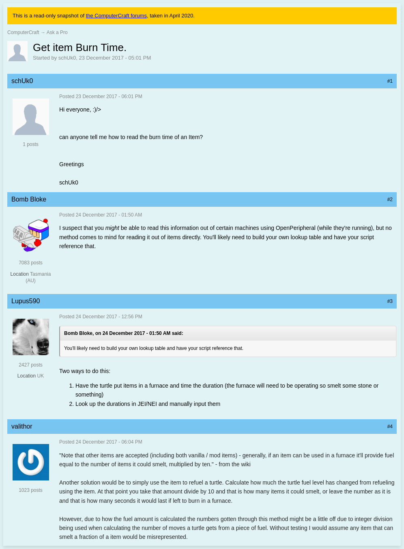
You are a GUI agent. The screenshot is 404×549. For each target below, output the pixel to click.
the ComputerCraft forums (116, 16)
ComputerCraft (23, 32)
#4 (390, 426)
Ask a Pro (57, 32)
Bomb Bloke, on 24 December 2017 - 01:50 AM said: (123, 333)
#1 (390, 81)
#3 (390, 301)
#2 (390, 199)
